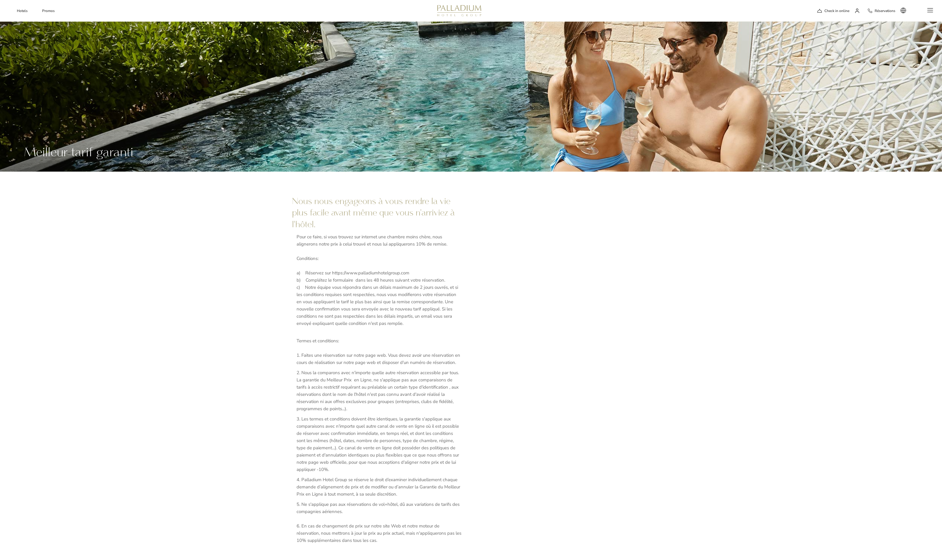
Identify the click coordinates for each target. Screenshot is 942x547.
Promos (48, 10)
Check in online (836, 11)
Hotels (22, 10)
